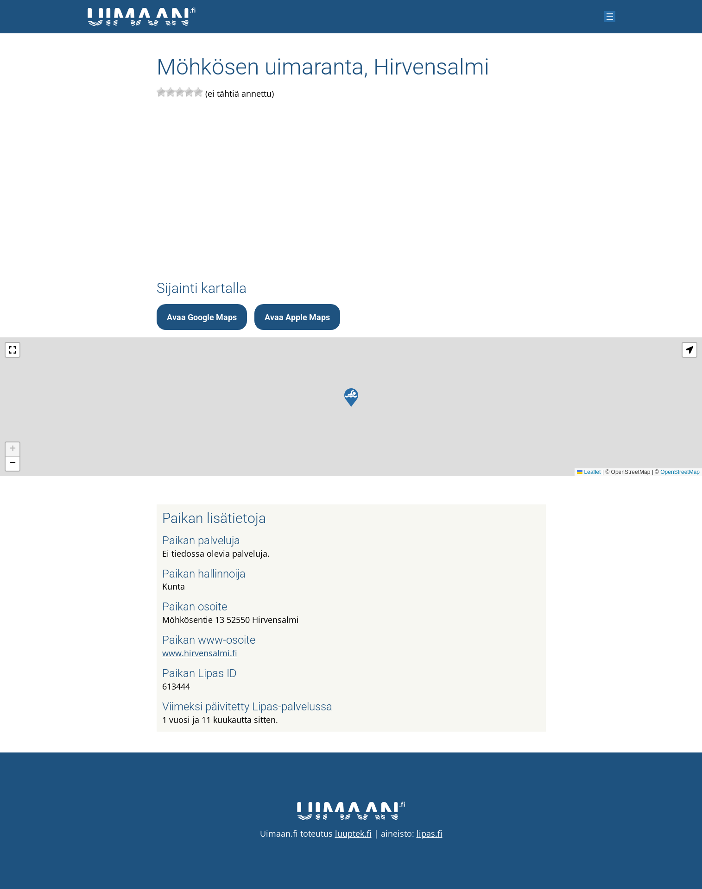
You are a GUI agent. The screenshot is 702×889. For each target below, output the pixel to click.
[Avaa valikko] (609, 16)
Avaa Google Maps (202, 317)
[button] (351, 397)
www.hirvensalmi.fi (199, 653)
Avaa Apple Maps (297, 317)
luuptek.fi (353, 833)
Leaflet (589, 472)
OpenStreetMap (680, 472)
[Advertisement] (351, 187)
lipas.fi (430, 833)
